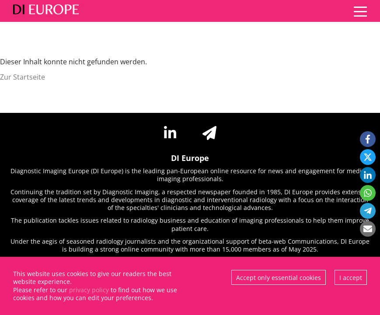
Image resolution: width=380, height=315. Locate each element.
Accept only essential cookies (278, 277)
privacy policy (89, 290)
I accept (350, 277)
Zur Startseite (22, 77)
